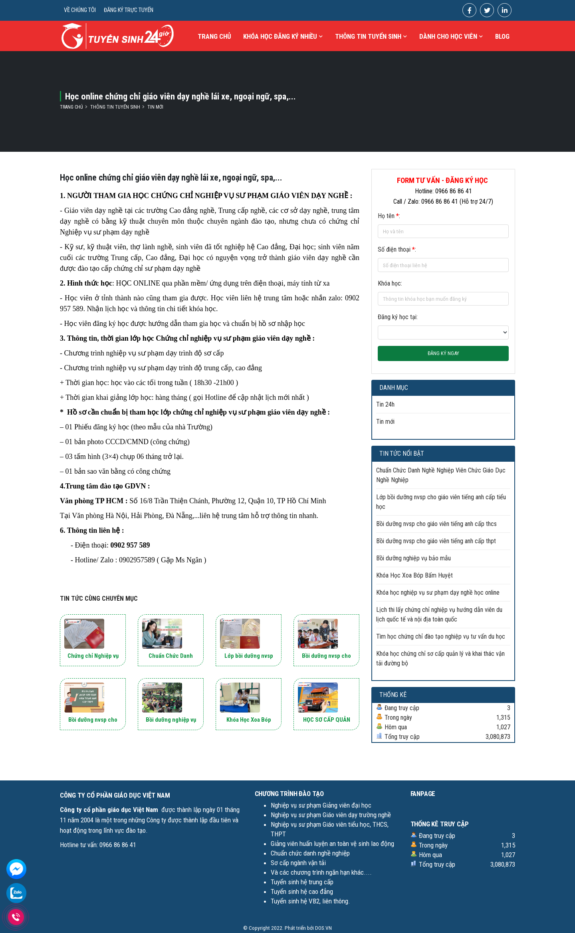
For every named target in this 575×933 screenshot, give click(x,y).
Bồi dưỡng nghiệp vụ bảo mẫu (413, 558)
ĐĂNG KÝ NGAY (443, 353)
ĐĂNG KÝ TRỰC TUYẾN (128, 10)
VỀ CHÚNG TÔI (80, 10)
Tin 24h (385, 404)
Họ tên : (389, 216)
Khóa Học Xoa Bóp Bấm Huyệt (414, 575)
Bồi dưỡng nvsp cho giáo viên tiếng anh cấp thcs (436, 524)
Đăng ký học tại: (398, 317)
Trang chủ (214, 36)
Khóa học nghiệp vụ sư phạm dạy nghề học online (438, 592)
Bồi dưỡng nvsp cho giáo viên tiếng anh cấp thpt (436, 541)
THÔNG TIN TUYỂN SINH (371, 36)
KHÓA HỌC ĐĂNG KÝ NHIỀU (283, 36)
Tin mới (155, 107)
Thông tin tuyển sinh (115, 107)
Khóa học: (390, 283)
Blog (502, 36)
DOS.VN (323, 928)
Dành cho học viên (451, 36)
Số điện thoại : (397, 249)
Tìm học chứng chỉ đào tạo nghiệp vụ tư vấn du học (440, 636)
